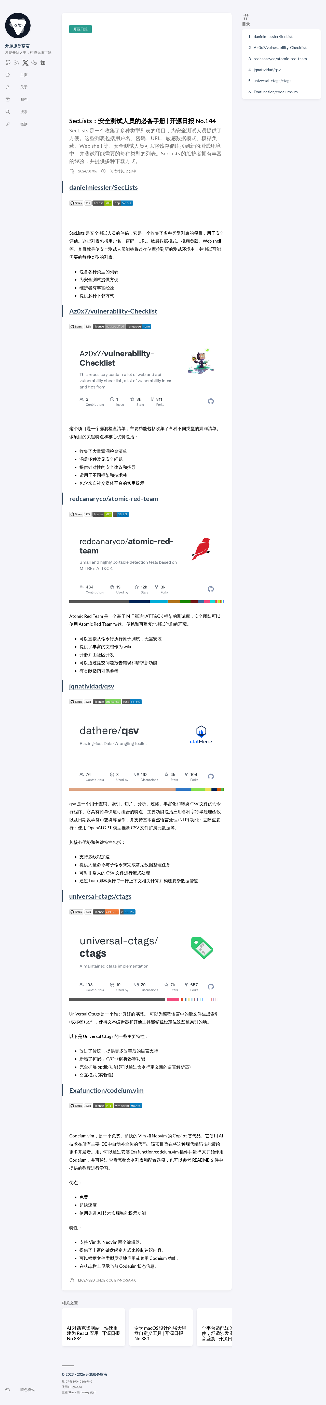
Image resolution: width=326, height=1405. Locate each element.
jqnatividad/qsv (267, 69)
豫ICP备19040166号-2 (77, 1381)
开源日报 (80, 29)
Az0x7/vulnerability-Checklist (280, 47)
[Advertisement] (146, 75)
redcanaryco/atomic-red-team (280, 58)
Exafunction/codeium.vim (276, 91)
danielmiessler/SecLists (274, 36)
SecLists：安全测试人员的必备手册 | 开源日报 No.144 (142, 120)
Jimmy (84, 1392)
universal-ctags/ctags (272, 80)
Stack (72, 1392)
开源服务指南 (17, 45)
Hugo (72, 1387)
